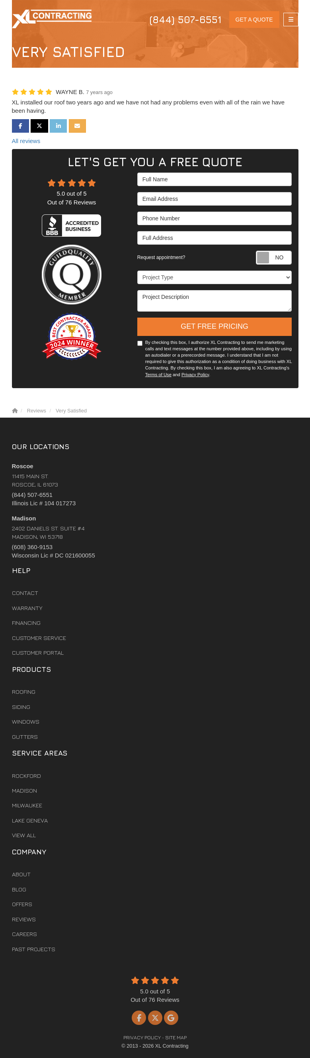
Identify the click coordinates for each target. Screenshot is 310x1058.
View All (24, 835)
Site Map (176, 1037)
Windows (25, 721)
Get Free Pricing (214, 326)
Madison (24, 790)
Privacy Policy (195, 374)
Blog (19, 889)
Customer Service (39, 637)
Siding (21, 706)
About (21, 874)
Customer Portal (38, 652)
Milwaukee (27, 805)
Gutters (25, 736)
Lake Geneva (30, 820)
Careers (24, 933)
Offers (22, 904)
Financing (26, 622)
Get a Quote (254, 19)
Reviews (24, 919)
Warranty (27, 608)
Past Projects (33, 949)
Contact (25, 592)
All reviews (26, 140)
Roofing (23, 691)
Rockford (26, 775)
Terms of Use (158, 374)
